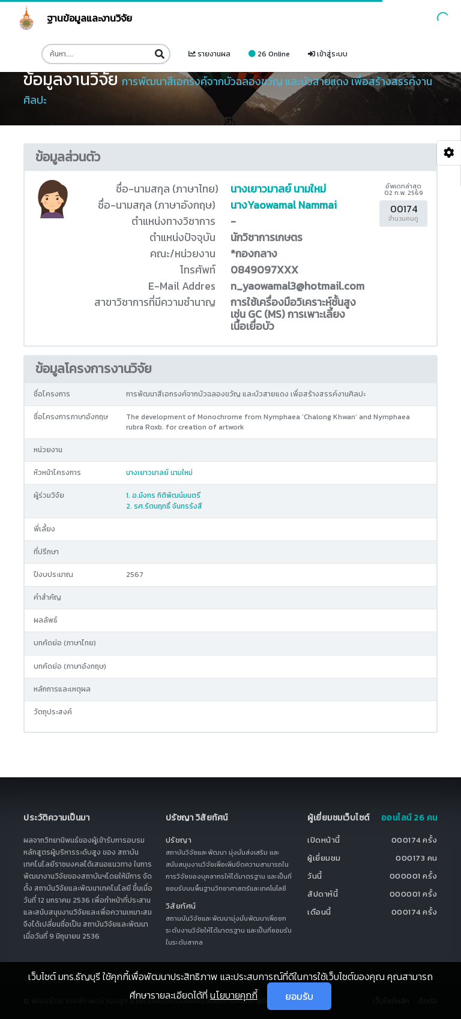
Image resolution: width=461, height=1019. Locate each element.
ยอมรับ (299, 996)
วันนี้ (314, 876)
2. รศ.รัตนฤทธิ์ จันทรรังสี (164, 506)
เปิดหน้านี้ (323, 840)
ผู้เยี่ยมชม (324, 858)
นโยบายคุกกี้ (234, 995)
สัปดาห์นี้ (322, 894)
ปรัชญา (179, 840)
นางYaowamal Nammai (283, 205)
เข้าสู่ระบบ (328, 54)
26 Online (269, 54)
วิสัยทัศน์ (181, 906)
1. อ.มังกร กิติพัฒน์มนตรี (163, 495)
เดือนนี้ (319, 912)
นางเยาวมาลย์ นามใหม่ (278, 189)
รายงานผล (209, 54)
